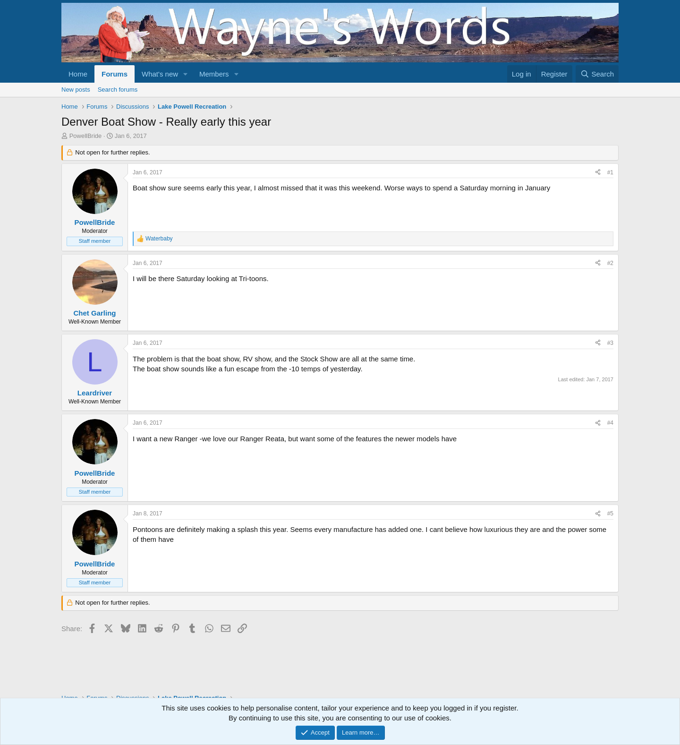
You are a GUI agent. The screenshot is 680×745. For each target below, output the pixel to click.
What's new (160, 74)
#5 (610, 513)
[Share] (598, 172)
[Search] (597, 74)
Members (214, 74)
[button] (185, 74)
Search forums (118, 89)
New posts (75, 89)
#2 (610, 263)
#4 (610, 423)
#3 (610, 343)
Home (77, 74)
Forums (115, 74)
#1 (610, 172)
